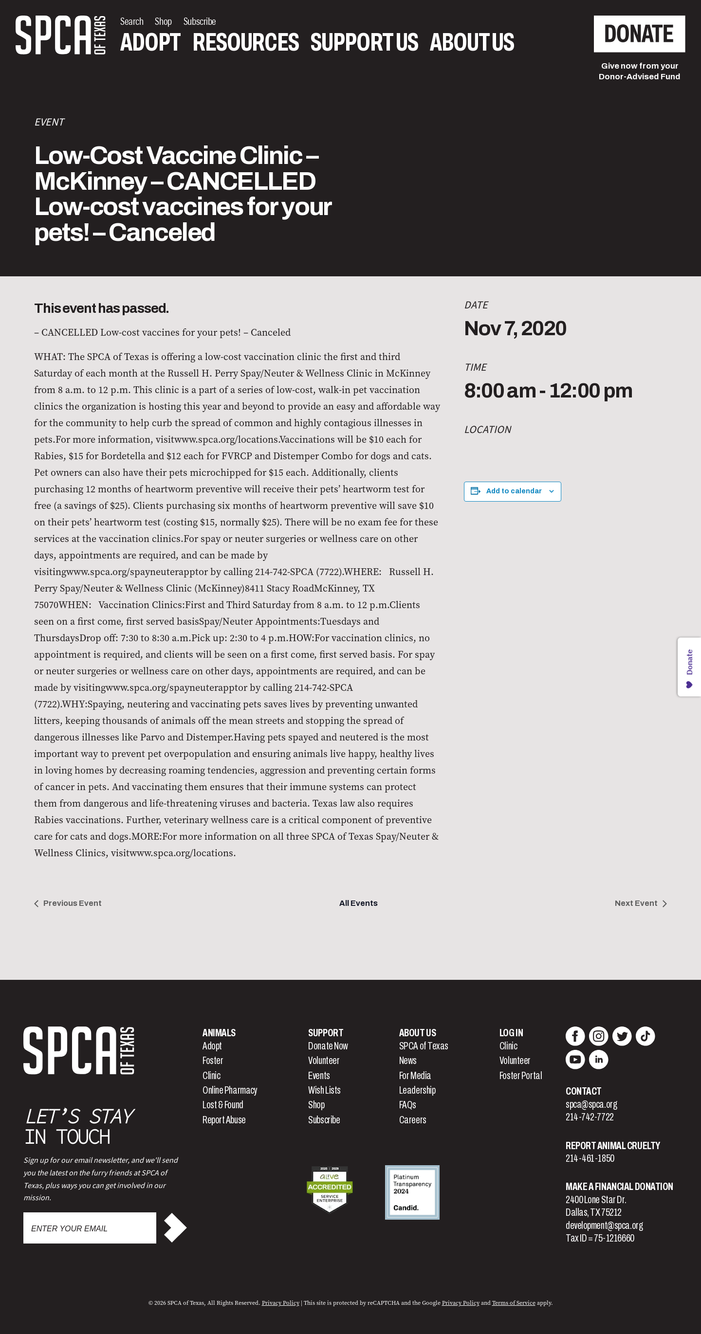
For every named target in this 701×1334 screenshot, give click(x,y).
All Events (358, 903)
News (408, 1060)
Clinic (211, 1076)
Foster (213, 1060)
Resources (245, 43)
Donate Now (328, 1046)
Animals (219, 1033)
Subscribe (324, 1120)
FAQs (407, 1105)
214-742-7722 (590, 1117)
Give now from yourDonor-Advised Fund (640, 71)
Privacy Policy (280, 1303)
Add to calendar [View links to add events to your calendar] (514, 491)
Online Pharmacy (230, 1090)
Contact (584, 1091)
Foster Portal (520, 1076)
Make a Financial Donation (619, 1186)
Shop (316, 1105)
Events (319, 1076)
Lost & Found (223, 1105)
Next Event (636, 903)
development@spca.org (604, 1225)
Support (325, 1033)
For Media (415, 1076)
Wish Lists (324, 1090)
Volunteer (323, 1060)
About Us (472, 43)
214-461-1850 (590, 1158)
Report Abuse (224, 1120)
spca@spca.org (591, 1104)
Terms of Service (513, 1303)
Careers (412, 1120)
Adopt (150, 43)
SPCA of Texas (423, 1046)
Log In (511, 1033)
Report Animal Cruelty (613, 1146)
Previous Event (72, 903)
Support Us (364, 43)
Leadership (417, 1090)
